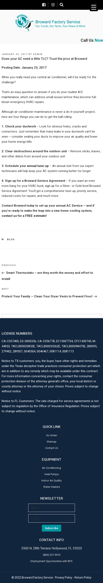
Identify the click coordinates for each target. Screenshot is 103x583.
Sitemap (51, 441)
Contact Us (51, 447)
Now (99, 40)
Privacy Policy (63, 577)
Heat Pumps (51, 474)
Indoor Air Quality (51, 480)
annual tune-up (37, 166)
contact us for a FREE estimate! (24, 216)
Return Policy (83, 577)
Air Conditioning (51, 467)
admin (37, 54)
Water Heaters (51, 486)
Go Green (51, 435)
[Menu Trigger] (94, 7)
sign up (50, 186)
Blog (11, 239)
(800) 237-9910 (51, 554)
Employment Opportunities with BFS (51, 561)
